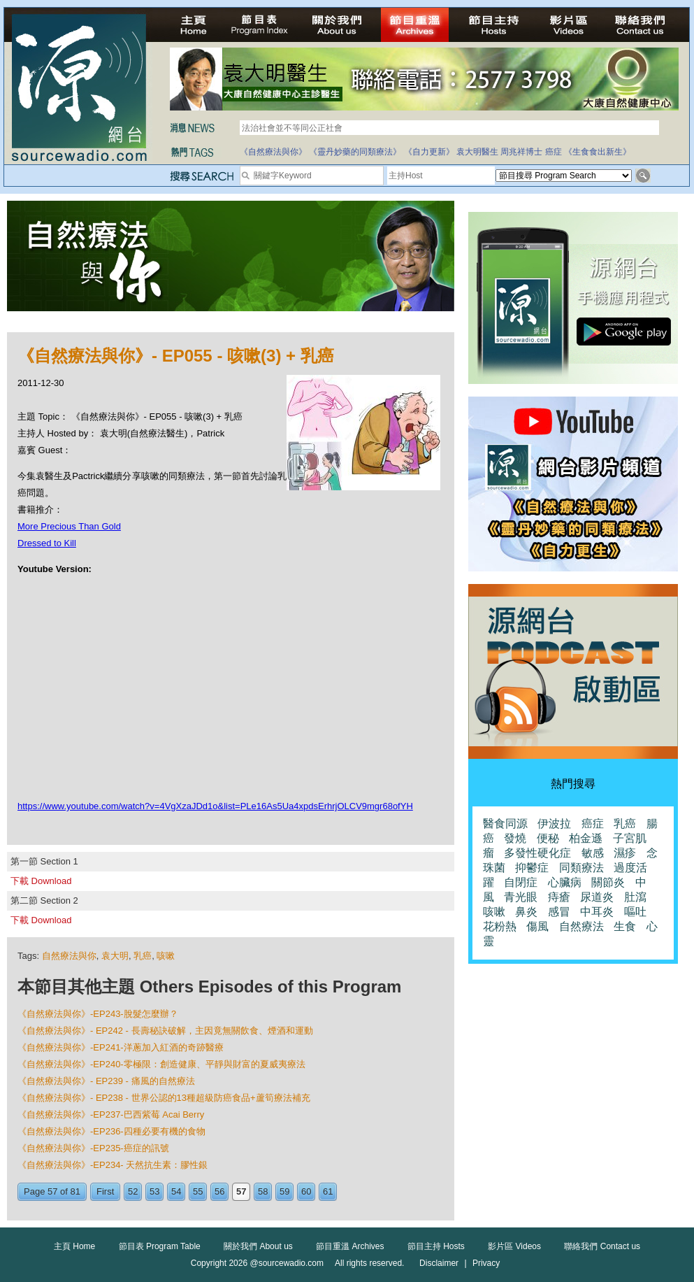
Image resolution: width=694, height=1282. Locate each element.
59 (284, 1191)
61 (328, 1191)
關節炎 (608, 882)
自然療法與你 (69, 955)
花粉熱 (499, 926)
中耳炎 (597, 912)
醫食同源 (505, 823)
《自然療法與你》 (273, 152)
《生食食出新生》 (597, 152)
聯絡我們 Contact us (602, 1246)
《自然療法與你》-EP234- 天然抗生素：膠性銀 (112, 1165)
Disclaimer (438, 1263)
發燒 (515, 838)
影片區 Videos (514, 1246)
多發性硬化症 (537, 853)
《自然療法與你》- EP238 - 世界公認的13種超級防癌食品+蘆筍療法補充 (163, 1097)
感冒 (559, 912)
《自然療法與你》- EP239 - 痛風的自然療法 (106, 1081)
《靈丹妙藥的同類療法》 (355, 152)
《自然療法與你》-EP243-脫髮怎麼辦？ (97, 1014)
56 (219, 1191)
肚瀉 (635, 897)
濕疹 (625, 853)
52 (133, 1191)
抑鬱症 (532, 868)
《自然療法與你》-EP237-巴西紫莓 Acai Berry (110, 1114)
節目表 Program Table (160, 1246)
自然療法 (581, 926)
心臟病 (564, 882)
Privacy (486, 1263)
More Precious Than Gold (69, 526)
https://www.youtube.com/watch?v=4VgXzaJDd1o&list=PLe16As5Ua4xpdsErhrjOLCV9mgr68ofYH (215, 806)
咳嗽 (166, 955)
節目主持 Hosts (436, 1246)
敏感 (592, 853)
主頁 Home (74, 1246)
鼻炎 (526, 912)
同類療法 (581, 868)
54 (176, 1191)
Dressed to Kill (46, 543)
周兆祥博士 (521, 152)
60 (306, 1191)
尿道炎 (597, 897)
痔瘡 (559, 897)
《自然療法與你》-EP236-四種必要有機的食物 (111, 1131)
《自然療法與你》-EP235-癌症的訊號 (93, 1148)
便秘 (548, 838)
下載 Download (40, 881)
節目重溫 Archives (350, 1246)
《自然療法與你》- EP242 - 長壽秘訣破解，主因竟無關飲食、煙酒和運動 (165, 1030)
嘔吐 (635, 912)
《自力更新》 (429, 152)
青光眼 (520, 897)
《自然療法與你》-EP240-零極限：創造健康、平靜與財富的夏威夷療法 (161, 1064)
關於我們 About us (258, 1246)
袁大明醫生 (477, 152)
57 (241, 1191)
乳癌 (142, 955)
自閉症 (520, 882)
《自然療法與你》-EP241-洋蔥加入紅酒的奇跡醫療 (120, 1047)
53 (154, 1191)
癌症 (553, 152)
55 (198, 1191)
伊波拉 (554, 823)
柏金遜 (585, 838)
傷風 (537, 926)
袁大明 (115, 955)
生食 (625, 926)
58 (263, 1191)
